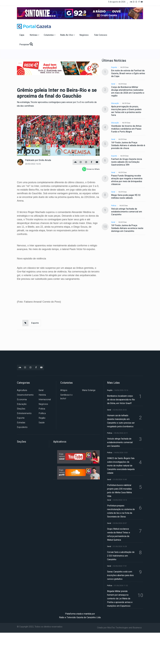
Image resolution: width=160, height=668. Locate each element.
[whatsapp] (91, 169)
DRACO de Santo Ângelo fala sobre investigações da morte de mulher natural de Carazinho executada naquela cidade (121, 466)
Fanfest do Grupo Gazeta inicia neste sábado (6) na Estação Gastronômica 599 (126, 162)
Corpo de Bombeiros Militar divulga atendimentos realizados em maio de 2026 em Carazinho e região (127, 91)
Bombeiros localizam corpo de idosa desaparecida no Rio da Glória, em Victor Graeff (121, 399)
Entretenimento (24, 413)
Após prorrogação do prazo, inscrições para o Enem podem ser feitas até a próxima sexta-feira (126, 111)
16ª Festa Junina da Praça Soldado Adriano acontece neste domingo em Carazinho (127, 228)
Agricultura (22, 390)
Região (42, 418)
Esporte (35, 322)
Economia (22, 399)
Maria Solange (88, 390)
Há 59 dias (124, 67)
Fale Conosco (101, 35)
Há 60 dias (124, 206)
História (42, 395)
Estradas (21, 422)
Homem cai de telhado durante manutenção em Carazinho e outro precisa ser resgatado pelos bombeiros (121, 421)
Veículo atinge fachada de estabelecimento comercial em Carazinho (126, 212)
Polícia (113, 206)
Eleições (21, 408)
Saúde (42, 422)
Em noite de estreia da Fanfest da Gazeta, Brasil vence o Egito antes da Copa (128, 73)
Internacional (45, 399)
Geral (113, 84)
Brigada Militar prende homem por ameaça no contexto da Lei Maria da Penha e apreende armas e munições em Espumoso (119, 599)
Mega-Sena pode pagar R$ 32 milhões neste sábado (125, 196)
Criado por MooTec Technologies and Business (119, 627)
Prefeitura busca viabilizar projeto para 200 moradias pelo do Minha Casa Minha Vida (119, 491)
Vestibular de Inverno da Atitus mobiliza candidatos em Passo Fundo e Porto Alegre (126, 129)
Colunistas (49, 35)
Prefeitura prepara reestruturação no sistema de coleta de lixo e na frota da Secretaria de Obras (121, 511)
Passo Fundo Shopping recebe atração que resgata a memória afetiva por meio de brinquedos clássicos (126, 180)
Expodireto (22, 427)
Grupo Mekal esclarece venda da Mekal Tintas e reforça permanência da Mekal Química (118, 534)
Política (42, 413)
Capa (22, 35)
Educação (115, 103)
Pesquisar (26, 44)
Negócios (84, 35)
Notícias (34, 35)
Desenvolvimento (25, 395)
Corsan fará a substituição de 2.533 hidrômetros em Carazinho (121, 556)
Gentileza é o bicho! (66, 396)
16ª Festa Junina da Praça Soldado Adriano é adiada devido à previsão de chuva (128, 145)
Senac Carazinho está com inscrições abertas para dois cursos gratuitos (120, 575)
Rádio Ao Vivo (67, 35)
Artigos (63, 390)
